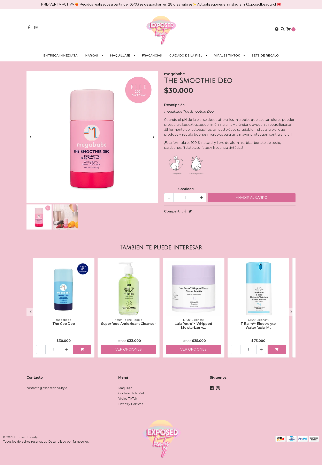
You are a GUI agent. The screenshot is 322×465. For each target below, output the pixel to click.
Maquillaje (120, 55)
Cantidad (186, 189)
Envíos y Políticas (130, 404)
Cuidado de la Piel (185, 55)
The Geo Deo (63, 324)
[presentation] (30, 137)
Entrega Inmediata (60, 55)
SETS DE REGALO (265, 55)
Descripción (174, 105)
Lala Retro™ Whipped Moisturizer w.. (193, 326)
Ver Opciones (128, 349)
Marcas (91, 55)
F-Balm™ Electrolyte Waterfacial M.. (258, 326)
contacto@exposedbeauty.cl (47, 388)
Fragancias (152, 55)
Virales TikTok (227, 55)
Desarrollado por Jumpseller (68, 441)
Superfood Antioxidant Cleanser (128, 324)
